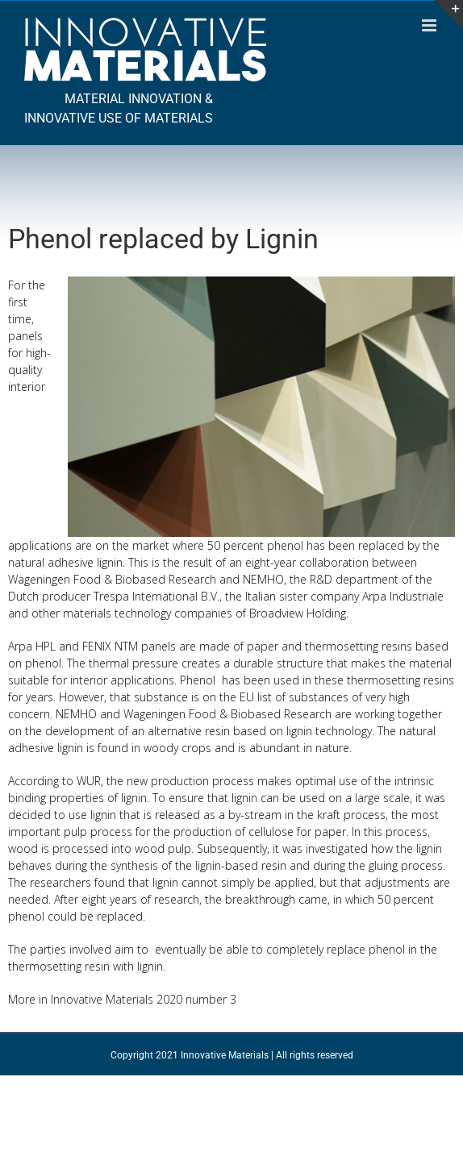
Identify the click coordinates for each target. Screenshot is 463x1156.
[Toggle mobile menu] (430, 25)
